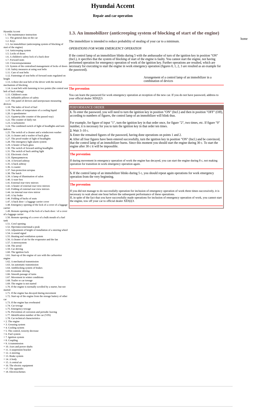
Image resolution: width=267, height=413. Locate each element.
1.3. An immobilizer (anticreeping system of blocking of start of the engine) (144, 32)
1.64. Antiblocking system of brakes (23, 267)
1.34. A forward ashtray (17, 160)
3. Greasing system (15, 324)
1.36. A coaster (13, 166)
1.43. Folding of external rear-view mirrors (27, 188)
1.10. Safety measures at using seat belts (26, 69)
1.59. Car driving (14, 248)
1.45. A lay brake (14, 195)
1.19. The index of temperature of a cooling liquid (31, 110)
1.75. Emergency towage (18, 308)
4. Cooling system (15, 327)
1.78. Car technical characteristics (22, 318)
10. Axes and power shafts (19, 346)
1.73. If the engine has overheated (22, 302)
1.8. (18, 62)
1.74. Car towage (14, 305)
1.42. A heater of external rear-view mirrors (27, 185)
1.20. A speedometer (15, 113)
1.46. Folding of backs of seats (21, 198)
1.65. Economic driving (17, 270)
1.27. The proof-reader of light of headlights (27, 138)
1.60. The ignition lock (17, 252)
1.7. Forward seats (14, 59)
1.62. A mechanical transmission (22, 261)
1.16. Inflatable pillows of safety (22, 97)
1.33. (16, 157)
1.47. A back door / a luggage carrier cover (27, 201)
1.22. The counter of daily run (20, 119)
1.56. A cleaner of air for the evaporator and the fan (31, 239)
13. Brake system (14, 356)
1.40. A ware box (14, 179)
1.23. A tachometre (15, 122)
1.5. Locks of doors (15, 53)
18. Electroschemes (15, 371)
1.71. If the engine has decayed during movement (30, 292)
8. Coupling (12, 340)
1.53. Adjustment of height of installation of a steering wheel (36, 229)
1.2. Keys (10, 40)
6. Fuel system (13, 333)
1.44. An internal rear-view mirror (22, 192)
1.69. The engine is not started (20, 283)
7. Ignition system (15, 337)
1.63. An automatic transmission (21, 264)
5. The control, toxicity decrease (22, 330)
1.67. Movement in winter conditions (24, 277)
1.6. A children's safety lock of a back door (27, 56)
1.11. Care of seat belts (17, 72)
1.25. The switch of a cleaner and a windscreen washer (33, 132)
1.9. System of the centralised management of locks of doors (36, 66)
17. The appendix (14, 368)
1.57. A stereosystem (16, 242)
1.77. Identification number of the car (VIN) (28, 315)
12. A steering (13, 352)
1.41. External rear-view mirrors (21, 182)
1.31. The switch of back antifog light (24, 151)
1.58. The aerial (13, 245)
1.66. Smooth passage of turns (20, 274)
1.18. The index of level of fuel (21, 107)
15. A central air (14, 362)
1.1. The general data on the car (21, 37)
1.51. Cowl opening (15, 223)
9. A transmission (14, 343)
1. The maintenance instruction (21, 34)
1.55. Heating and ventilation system (24, 236)
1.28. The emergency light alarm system (26, 141)
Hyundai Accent (12, 31)
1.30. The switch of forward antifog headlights (29, 148)
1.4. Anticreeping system (18, 50)
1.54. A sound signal (15, 233)
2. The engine (13, 321)
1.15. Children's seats (16, 94)
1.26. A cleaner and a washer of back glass (27, 135)
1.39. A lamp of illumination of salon (24, 176)
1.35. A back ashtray (15, 163)
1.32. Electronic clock (16, 154)
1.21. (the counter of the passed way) (29, 116)
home (244, 38)
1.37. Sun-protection (20, 170)
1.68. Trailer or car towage (19, 280)
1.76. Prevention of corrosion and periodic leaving (31, 311)
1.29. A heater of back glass (19, 144)
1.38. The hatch (13, 173)
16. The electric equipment (19, 365)
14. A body (11, 359)
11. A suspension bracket (18, 349)
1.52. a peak (22, 226)
